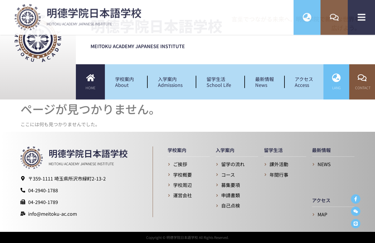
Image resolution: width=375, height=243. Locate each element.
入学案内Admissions (171, 81)
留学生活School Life (220, 81)
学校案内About (126, 81)
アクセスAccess (304, 81)
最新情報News (264, 81)
